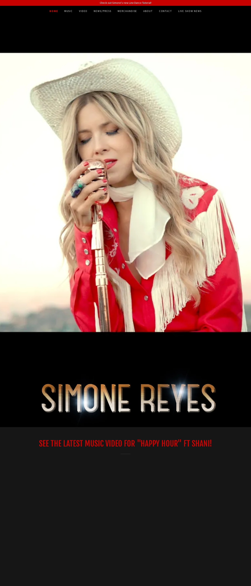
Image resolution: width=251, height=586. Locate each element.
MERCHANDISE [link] (127, 11)
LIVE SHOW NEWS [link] (190, 11)
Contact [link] (165, 11)
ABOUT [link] (148, 11)
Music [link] (68, 11)
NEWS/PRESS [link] (102, 11)
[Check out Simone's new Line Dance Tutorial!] (125, 3)
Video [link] (83, 11)
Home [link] (53, 11)
